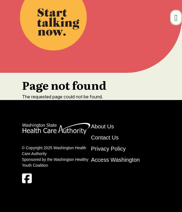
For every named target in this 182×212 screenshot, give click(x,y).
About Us (102, 126)
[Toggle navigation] (176, 17)
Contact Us (105, 137)
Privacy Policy (108, 149)
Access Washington (116, 160)
